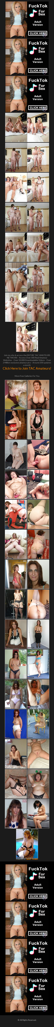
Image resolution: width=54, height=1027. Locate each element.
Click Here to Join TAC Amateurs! (27, 368)
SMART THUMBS (32, 859)
